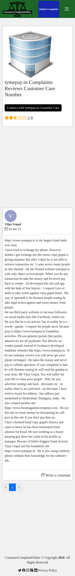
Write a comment (55, 475)
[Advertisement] (37, 167)
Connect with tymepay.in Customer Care (33, 107)
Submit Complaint (48, 9)
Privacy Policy (47, 570)
